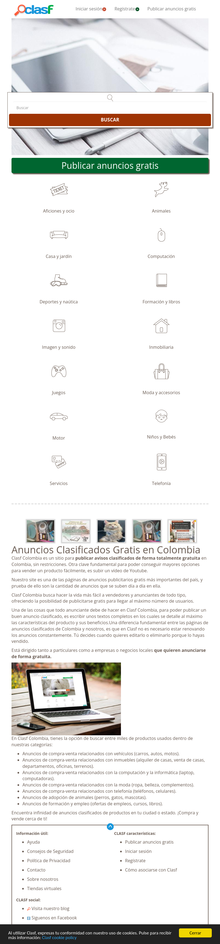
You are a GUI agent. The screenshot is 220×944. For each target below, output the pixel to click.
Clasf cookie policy (59, 938)
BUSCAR (110, 120)
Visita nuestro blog (48, 908)
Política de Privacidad (48, 861)
